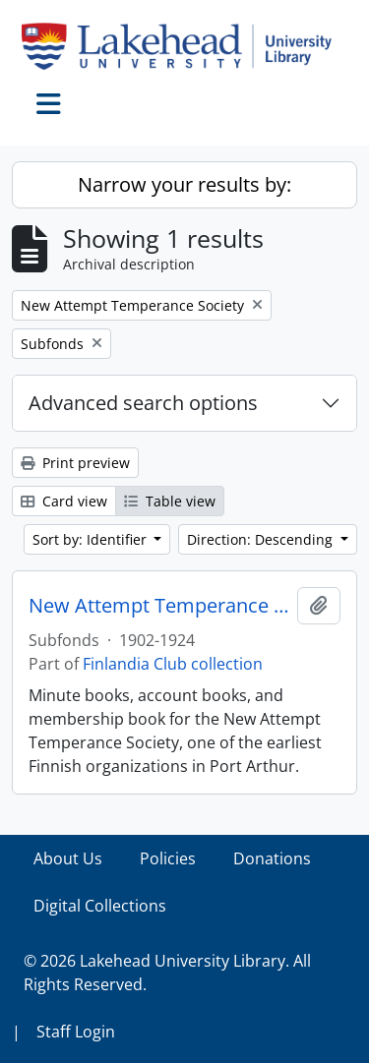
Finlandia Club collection (173, 664)
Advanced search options (143, 402)
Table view (169, 501)
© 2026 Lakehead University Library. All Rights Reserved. (167, 972)
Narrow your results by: (184, 184)
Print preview (75, 462)
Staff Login (75, 1031)
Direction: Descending (262, 539)
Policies (168, 858)
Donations (272, 858)
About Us (67, 858)
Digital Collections (99, 905)
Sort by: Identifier (91, 539)
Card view (64, 501)
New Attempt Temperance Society (159, 606)
